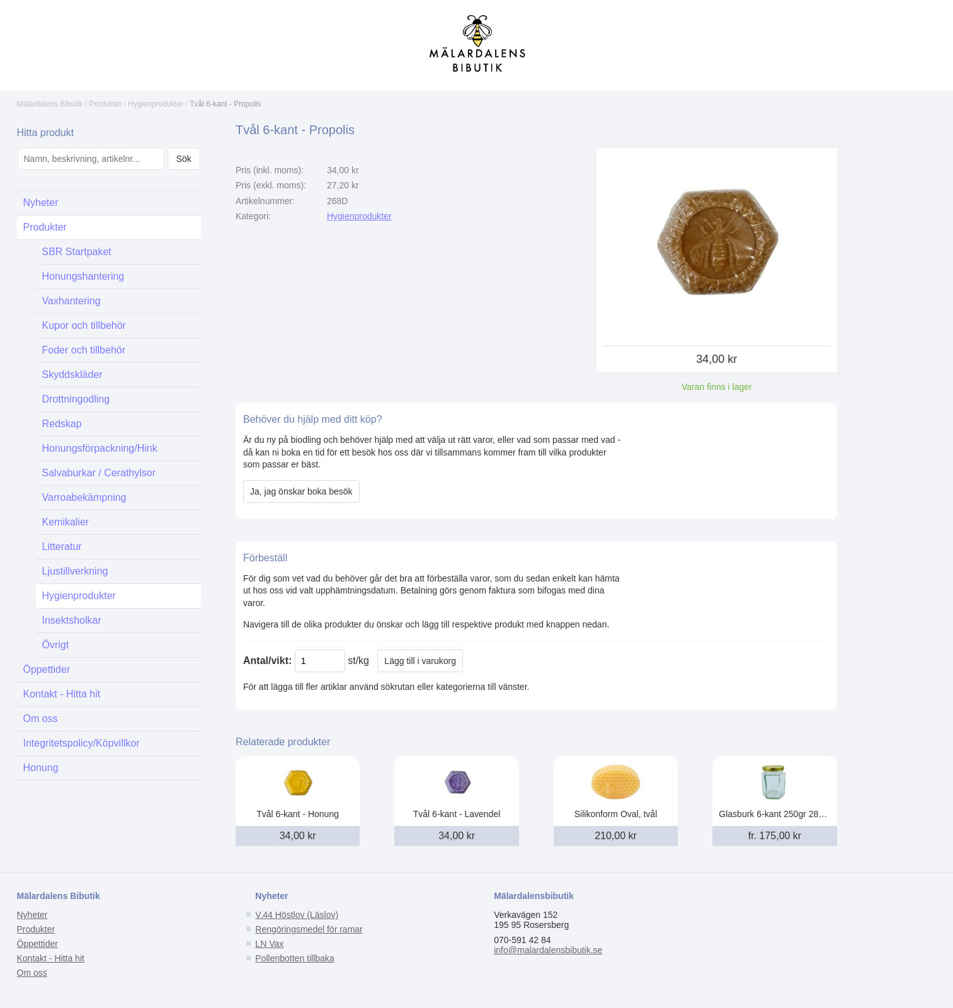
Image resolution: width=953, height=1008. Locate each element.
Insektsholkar (71, 620)
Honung (41, 767)
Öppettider (47, 669)
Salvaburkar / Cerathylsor (99, 472)
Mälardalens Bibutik (50, 104)
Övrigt (55, 644)
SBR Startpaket (76, 251)
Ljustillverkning (75, 571)
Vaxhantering (71, 300)
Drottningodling (76, 399)
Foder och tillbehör (84, 350)
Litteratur (62, 546)
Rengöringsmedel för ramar (308, 929)
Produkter (105, 104)
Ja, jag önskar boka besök (301, 491)
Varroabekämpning (84, 497)
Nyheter (41, 202)
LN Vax (269, 944)
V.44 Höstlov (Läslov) (296, 915)
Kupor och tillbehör (84, 325)
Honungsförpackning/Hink (99, 448)
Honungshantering (83, 276)
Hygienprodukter (155, 104)
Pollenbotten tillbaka (294, 958)
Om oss (40, 718)
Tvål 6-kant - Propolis (225, 104)
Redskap (62, 423)
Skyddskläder (72, 374)
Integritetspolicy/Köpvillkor (81, 743)
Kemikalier (65, 522)
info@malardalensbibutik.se (548, 950)
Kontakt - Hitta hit (62, 694)
